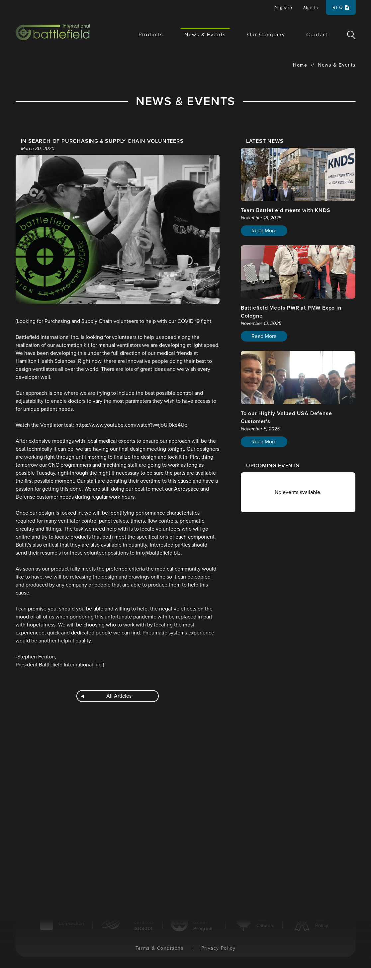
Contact (317, 34)
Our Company (266, 34)
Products (151, 34)
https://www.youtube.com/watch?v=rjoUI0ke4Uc (131, 425)
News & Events (205, 34)
